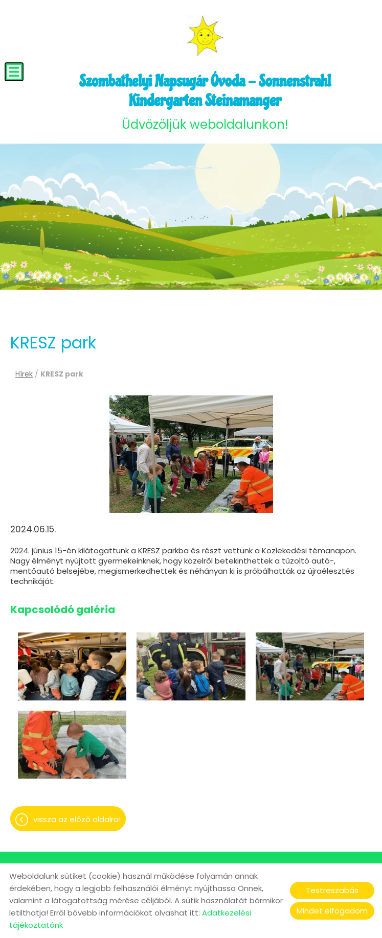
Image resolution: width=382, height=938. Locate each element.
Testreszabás (332, 890)
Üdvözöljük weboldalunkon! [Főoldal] (205, 102)
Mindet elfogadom (332, 910)
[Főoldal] (204, 35)
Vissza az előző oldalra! (77, 819)
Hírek (24, 374)
